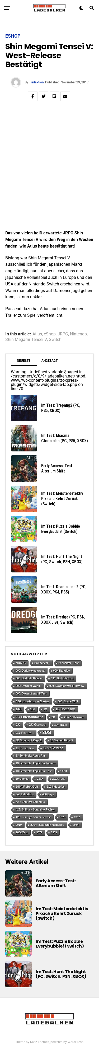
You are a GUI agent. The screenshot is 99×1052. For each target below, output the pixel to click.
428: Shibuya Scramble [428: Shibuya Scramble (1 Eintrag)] (30, 802)
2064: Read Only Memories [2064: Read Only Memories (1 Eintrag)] (47, 824)
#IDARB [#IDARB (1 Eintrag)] (21, 663)
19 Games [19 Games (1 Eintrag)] (22, 778)
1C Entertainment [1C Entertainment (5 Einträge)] (29, 717)
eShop (50, 334)
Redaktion (37, 82)
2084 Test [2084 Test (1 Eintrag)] (22, 832)
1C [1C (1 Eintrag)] (45, 709)
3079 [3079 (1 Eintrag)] (39, 832)
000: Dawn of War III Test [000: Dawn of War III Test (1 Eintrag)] (31, 693)
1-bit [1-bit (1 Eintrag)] (18, 709)
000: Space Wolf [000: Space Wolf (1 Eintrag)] (68, 701)
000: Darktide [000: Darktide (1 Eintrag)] (61, 670)
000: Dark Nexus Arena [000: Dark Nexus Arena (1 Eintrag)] (30, 670)
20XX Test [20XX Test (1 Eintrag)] (58, 778)
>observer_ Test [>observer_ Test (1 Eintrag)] (69, 663)
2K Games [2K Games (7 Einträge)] (37, 725)
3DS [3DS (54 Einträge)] (46, 732)
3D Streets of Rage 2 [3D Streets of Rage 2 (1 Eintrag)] (28, 740)
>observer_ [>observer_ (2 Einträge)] (42, 663)
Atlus (37, 334)
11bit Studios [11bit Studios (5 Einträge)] (53, 748)
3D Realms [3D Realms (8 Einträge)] (25, 733)
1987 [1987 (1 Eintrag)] (77, 817)
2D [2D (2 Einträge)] (53, 717)
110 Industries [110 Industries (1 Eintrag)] (55, 786)
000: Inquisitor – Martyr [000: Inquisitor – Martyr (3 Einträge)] (32, 701)
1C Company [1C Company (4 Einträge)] (65, 709)
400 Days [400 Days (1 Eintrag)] (48, 794)
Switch (55, 340)
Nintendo (78, 334)
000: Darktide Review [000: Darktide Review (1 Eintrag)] (29, 678)
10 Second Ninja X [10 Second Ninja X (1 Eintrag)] (61, 740)
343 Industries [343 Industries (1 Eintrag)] (25, 794)
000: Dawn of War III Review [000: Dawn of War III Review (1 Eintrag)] (66, 685)
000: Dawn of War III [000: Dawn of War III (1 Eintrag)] (28, 685)
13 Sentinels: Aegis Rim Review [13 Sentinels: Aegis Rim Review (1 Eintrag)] (35, 763)
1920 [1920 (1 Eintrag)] (62, 817)
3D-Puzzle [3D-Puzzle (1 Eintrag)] (60, 724)
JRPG (63, 334)
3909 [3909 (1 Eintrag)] (54, 832)
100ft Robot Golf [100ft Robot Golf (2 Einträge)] (27, 786)
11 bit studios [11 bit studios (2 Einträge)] (25, 748)
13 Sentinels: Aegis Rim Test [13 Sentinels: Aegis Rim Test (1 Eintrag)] (34, 771)
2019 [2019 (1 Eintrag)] (19, 824)
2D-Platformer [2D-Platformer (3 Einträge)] (74, 717)
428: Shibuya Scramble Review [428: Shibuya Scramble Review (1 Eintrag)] (35, 809)
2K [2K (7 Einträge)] (18, 725)
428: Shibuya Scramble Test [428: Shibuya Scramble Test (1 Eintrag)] (33, 817)
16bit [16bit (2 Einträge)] (63, 771)
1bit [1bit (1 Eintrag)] (32, 709)
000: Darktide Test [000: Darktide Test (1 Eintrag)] (62, 678)
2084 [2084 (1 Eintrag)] (76, 824)
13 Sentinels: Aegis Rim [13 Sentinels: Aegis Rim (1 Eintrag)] (31, 755)
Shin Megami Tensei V (26, 340)
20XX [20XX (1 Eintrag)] (40, 778)
